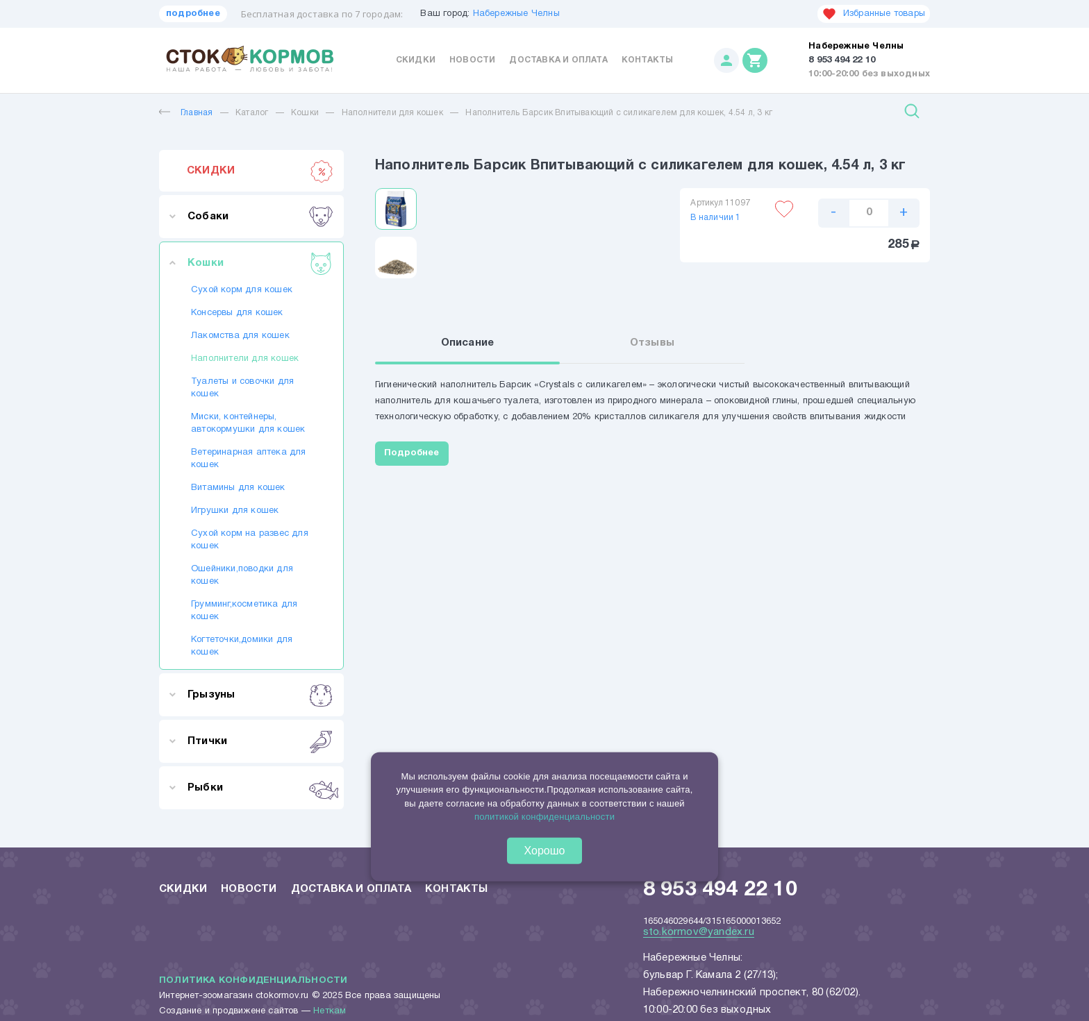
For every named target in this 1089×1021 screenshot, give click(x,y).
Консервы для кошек (237, 313)
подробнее (193, 14)
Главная (186, 113)
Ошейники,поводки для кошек (242, 575)
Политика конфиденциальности (253, 981)
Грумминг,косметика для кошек (244, 610)
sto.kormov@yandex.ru (698, 932)
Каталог (251, 113)
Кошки (305, 113)
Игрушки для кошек (235, 511)
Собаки (260, 216)
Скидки (415, 60)
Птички (260, 741)
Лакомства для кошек (240, 336)
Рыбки (260, 788)
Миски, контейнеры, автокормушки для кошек (248, 423)
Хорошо (544, 851)
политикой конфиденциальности (544, 816)
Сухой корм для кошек (241, 290)
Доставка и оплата (558, 60)
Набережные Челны (516, 14)
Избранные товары (873, 14)
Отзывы (652, 343)
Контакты (648, 60)
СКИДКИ (260, 171)
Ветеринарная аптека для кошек (248, 458)
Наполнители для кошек (392, 113)
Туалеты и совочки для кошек (242, 388)
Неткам (329, 1011)
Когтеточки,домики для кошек (241, 646)
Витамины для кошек (238, 488)
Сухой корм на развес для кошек (249, 540)
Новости (472, 60)
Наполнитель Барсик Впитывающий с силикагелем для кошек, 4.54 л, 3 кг (618, 113)
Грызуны (260, 695)
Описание (467, 343)
